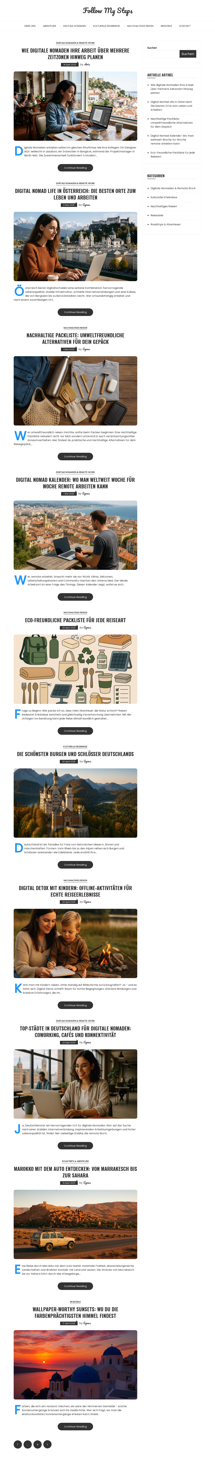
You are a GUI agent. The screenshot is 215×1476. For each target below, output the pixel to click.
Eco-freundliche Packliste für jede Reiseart (75, 621)
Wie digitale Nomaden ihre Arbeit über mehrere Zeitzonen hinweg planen (75, 53)
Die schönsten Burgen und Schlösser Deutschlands (75, 759)
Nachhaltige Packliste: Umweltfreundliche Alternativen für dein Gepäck (75, 339)
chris (87, 64)
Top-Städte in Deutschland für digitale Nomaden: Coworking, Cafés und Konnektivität (75, 1044)
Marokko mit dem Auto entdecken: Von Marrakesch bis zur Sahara (75, 1188)
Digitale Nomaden (74, 26)
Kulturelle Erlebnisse (106, 26)
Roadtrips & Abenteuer (75, 1177)
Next (47, 1462)
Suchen (152, 48)
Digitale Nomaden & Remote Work (75, 43)
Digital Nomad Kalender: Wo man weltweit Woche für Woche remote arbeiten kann (75, 483)
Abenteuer (49, 26)
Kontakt (185, 26)
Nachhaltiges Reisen (140, 26)
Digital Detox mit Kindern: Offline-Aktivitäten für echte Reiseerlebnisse (75, 899)
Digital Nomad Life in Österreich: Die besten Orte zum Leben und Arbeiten (75, 194)
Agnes (86, 205)
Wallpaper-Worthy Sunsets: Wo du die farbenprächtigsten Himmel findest (75, 1329)
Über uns (30, 26)
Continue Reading (75, 168)
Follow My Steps (107, 9)
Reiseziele (166, 26)
